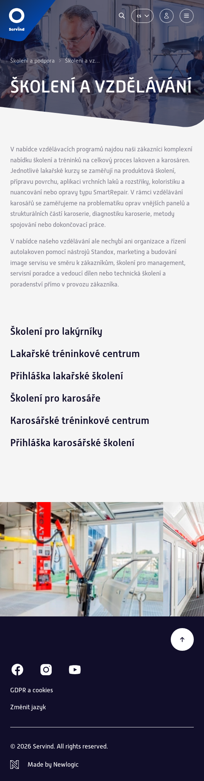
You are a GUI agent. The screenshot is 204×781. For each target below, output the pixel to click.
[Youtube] (75, 669)
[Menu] (186, 16)
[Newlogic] (102, 765)
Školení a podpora (32, 60)
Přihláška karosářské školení (72, 442)
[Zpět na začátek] (182, 639)
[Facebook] (17, 669)
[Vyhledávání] (121, 15)
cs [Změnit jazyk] (143, 15)
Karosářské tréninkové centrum (79, 420)
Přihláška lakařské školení (66, 376)
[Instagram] (46, 669)
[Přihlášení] (166, 16)
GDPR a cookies (31, 690)
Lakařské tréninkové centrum (75, 353)
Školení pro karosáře (55, 398)
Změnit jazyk (28, 707)
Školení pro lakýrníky (56, 331)
